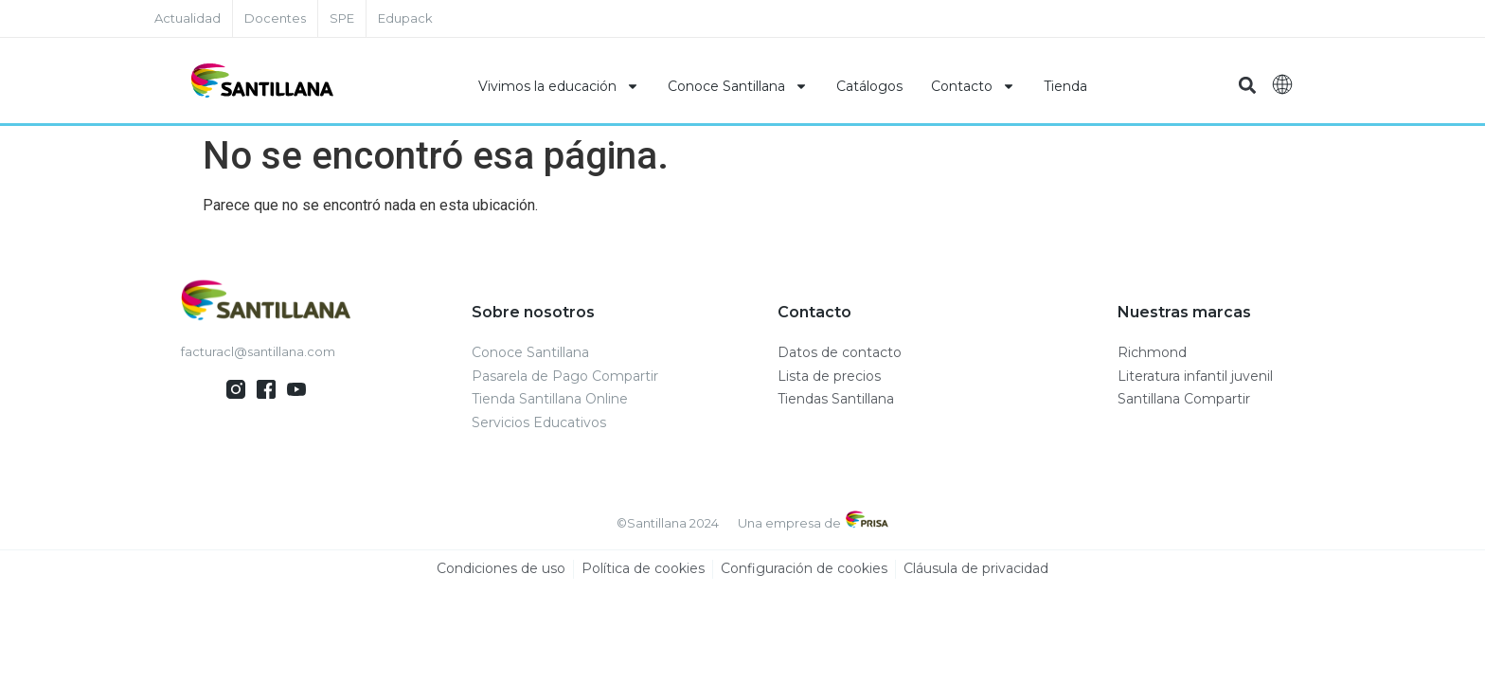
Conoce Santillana (738, 86)
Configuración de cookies (804, 569)
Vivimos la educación (558, 86)
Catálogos (869, 86)
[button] (1246, 85)
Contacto (973, 86)
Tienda (1065, 86)
